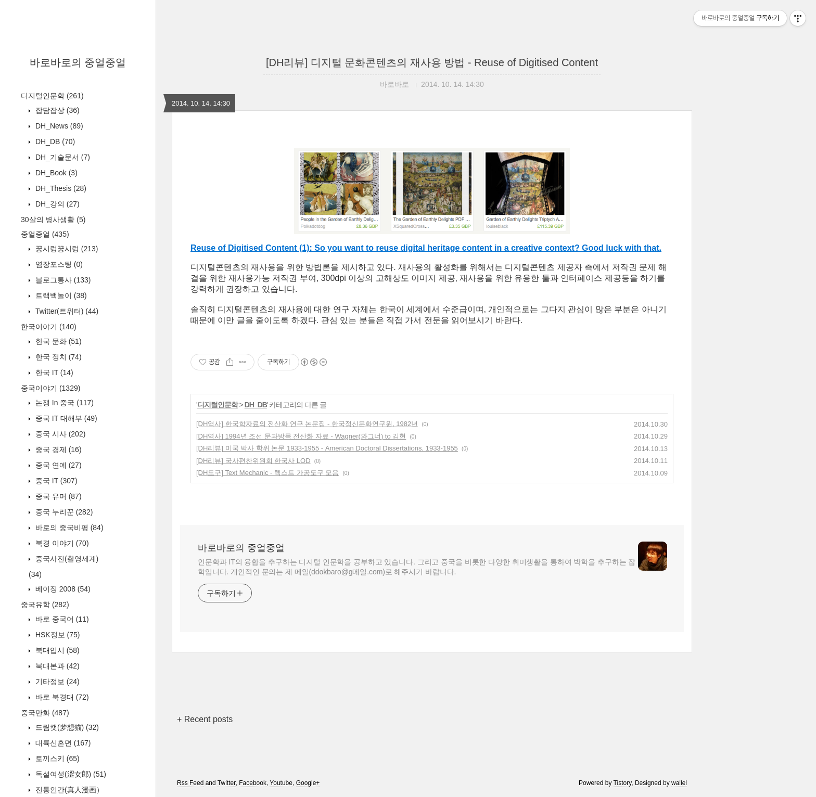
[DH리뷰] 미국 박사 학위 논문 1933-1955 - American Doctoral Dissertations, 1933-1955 (327, 448)
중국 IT (55, 481)
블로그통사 (62, 280)
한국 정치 (57, 357)
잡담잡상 (56, 110)
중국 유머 (57, 496)
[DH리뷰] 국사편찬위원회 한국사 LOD (253, 461)
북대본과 (56, 666)
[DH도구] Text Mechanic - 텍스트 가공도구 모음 (267, 473)
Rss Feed (190, 783)
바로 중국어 (61, 619)
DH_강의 (56, 204)
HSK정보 (56, 635)
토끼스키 (56, 758)
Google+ (308, 783)
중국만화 (45, 713)
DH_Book (55, 173)
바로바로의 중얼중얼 (78, 62)
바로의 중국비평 (68, 527)
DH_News (58, 126)
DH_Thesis (59, 188)
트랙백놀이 (60, 295)
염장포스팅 (58, 264)
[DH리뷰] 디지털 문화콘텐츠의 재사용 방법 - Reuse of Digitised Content (432, 62)
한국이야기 (48, 327)
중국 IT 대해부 (65, 418)
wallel (679, 783)
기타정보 (56, 681)
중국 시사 (59, 434)
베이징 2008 (62, 589)
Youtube (281, 783)
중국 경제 (57, 449)
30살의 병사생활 (53, 219)
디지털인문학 (52, 96)
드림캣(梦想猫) (66, 727)
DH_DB (54, 141)
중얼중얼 (45, 234)
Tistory (623, 783)
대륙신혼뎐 (62, 743)
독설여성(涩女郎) (69, 774)
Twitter (227, 783)
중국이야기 (50, 388)
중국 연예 (57, 465)
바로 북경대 (61, 697)
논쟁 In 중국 (63, 402)
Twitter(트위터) (65, 311)
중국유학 (45, 604)
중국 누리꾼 (63, 512)
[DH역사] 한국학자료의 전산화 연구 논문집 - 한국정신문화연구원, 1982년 (307, 424)
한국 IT (53, 372)
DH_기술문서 (61, 157)
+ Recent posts (205, 719)
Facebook (252, 783)
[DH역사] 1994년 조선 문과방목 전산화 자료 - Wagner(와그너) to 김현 (301, 436)
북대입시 (56, 650)
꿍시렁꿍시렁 (65, 249)
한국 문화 (57, 341)
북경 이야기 (61, 543)
